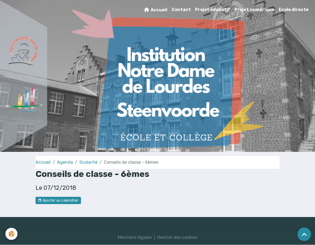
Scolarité (88, 162)
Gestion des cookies (177, 237)
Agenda (65, 162)
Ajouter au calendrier (58, 200)
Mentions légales (135, 237)
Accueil (155, 9)
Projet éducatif (212, 9)
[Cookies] (11, 234)
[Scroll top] (304, 234)
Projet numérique (254, 9)
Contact (181, 9)
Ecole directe (294, 9)
